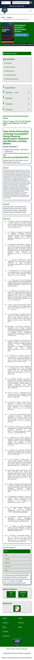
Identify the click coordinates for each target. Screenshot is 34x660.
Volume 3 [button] (9, 109)
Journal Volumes (10, 88)
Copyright (27, 653)
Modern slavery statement (10, 658)
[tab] (17, 93)
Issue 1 (12, 121)
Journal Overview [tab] (9, 67)
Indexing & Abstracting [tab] (11, 79)
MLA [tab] (6, 551)
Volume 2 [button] (9, 104)
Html (14, 123)
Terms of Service (21, 649)
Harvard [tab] (7, 562)
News (4, 627)
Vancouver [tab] (8, 566)
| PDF (17, 123)
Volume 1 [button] (9, 98)
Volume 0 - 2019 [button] (12, 92)
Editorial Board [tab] (9, 71)
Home (3, 17)
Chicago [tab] (7, 559)
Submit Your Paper (15, 6)
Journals (9, 17)
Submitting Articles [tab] (10, 75)
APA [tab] (6, 555)
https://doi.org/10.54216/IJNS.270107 (15, 157)
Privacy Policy (10, 649)
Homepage (8, 63)
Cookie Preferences (25, 658)
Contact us (6, 636)
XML (10, 123)
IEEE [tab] (6, 570)
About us (5, 623)
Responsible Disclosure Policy (13, 653)
